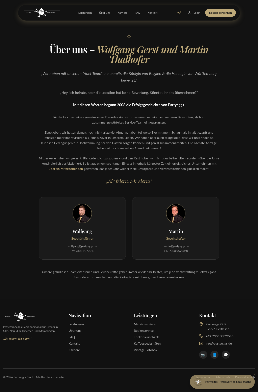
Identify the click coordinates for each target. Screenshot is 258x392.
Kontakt (152, 12)
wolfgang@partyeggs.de (82, 246)
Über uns (104, 12)
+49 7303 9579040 (82, 251)
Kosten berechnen (220, 12)
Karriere (123, 12)
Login (194, 12)
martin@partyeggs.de (176, 246)
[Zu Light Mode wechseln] (179, 12)
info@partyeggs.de (215, 343)
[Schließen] (254, 375)
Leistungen (85, 12)
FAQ (137, 12)
